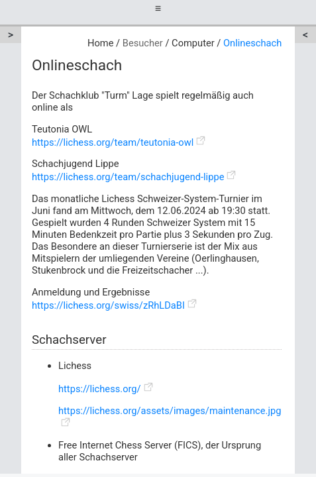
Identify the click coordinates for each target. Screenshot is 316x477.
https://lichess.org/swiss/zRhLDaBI (108, 305)
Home (100, 43)
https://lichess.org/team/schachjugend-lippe (128, 177)
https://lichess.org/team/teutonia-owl (112, 142)
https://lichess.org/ (99, 389)
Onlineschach (252, 43)
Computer (193, 43)
